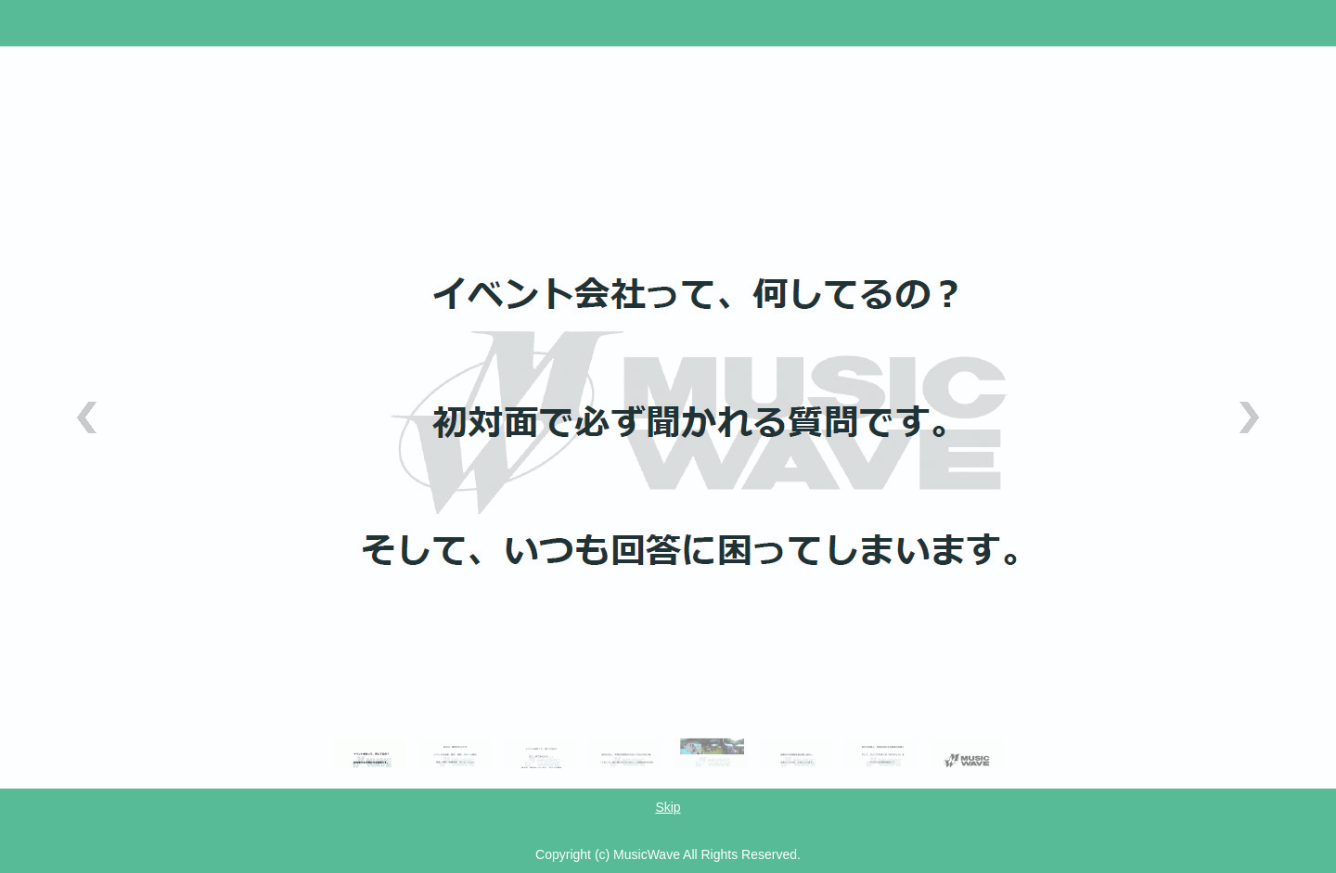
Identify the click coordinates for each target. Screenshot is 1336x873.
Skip (667, 807)
